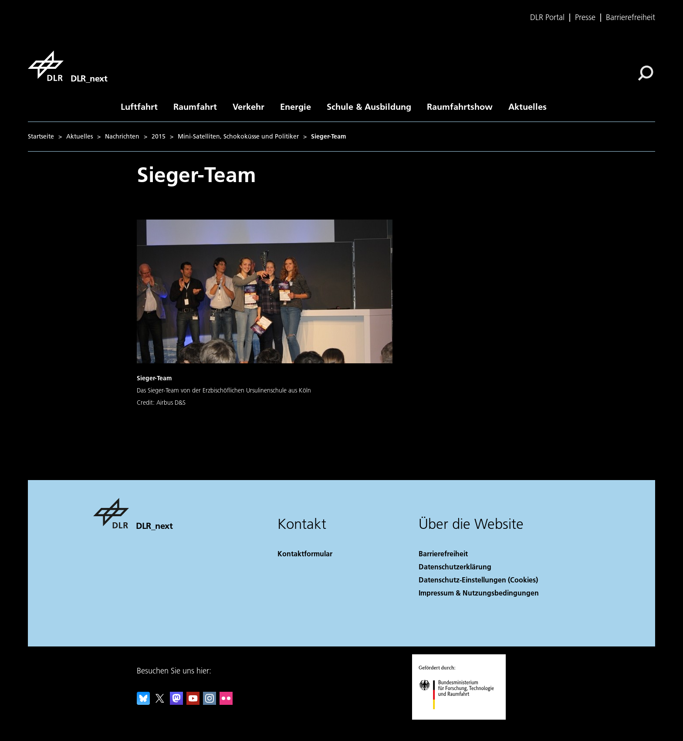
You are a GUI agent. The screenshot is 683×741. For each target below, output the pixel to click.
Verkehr (248, 106)
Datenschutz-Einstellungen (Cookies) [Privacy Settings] (478, 579)
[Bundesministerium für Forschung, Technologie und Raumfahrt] (461, 717)
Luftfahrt (139, 106)
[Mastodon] (176, 702)
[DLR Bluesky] (143, 702)
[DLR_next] (67, 66)
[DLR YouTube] (192, 702)
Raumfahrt (195, 106)
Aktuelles (527, 106)
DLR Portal (547, 17)
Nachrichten (122, 136)
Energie (295, 106)
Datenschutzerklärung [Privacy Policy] (455, 566)
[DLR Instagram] (209, 702)
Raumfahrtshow (460, 106)
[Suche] (645, 73)
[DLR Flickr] (226, 702)
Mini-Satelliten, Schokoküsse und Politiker (238, 136)
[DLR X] (159, 702)
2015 (159, 136)
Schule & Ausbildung (369, 106)
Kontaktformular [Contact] (304, 553)
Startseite (41, 136)
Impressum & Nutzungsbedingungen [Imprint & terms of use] (479, 592)
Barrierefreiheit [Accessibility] (443, 553)
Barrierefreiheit (630, 17)
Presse (585, 17)
